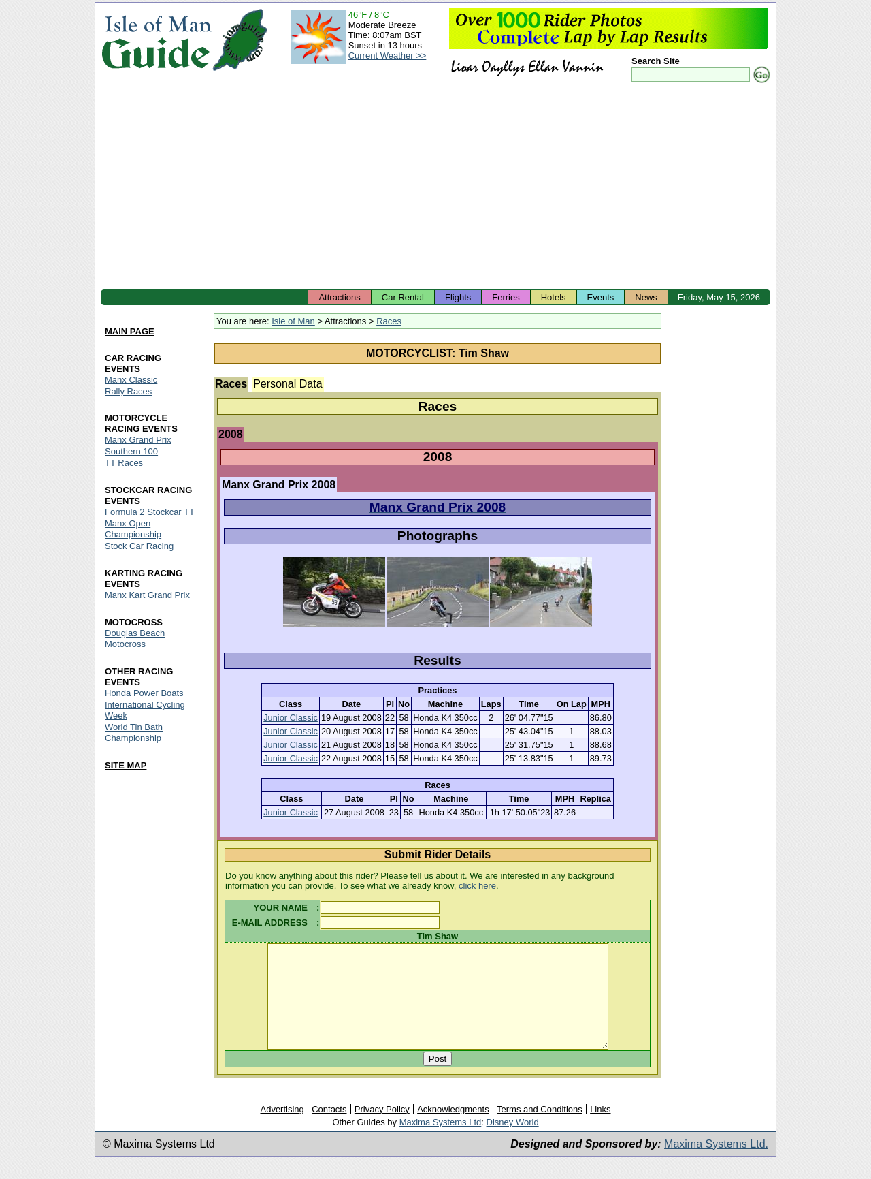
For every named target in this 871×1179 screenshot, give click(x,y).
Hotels (553, 297)
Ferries (505, 297)
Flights (458, 297)
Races (388, 321)
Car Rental (403, 297)
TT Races (124, 463)
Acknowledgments (453, 1130)
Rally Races (128, 391)
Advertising (281, 1130)
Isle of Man (293, 321)
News (646, 297)
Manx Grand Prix (138, 440)
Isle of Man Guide (156, 40)
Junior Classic (290, 717)
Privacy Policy (382, 1130)
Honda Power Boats (144, 693)
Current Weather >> (387, 55)
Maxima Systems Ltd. (716, 1164)
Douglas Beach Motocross (135, 638)
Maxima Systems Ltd (440, 1142)
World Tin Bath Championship (134, 732)
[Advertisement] (435, 187)
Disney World (513, 1142)
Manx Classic (131, 380)
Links (600, 1130)
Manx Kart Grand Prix (147, 595)
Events (600, 297)
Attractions (339, 297)
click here (477, 886)
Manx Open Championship (133, 529)
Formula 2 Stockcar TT (150, 512)
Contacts (329, 1130)
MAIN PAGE (129, 331)
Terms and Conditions (539, 1130)
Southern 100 (131, 452)
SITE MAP (125, 765)
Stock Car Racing (139, 546)
